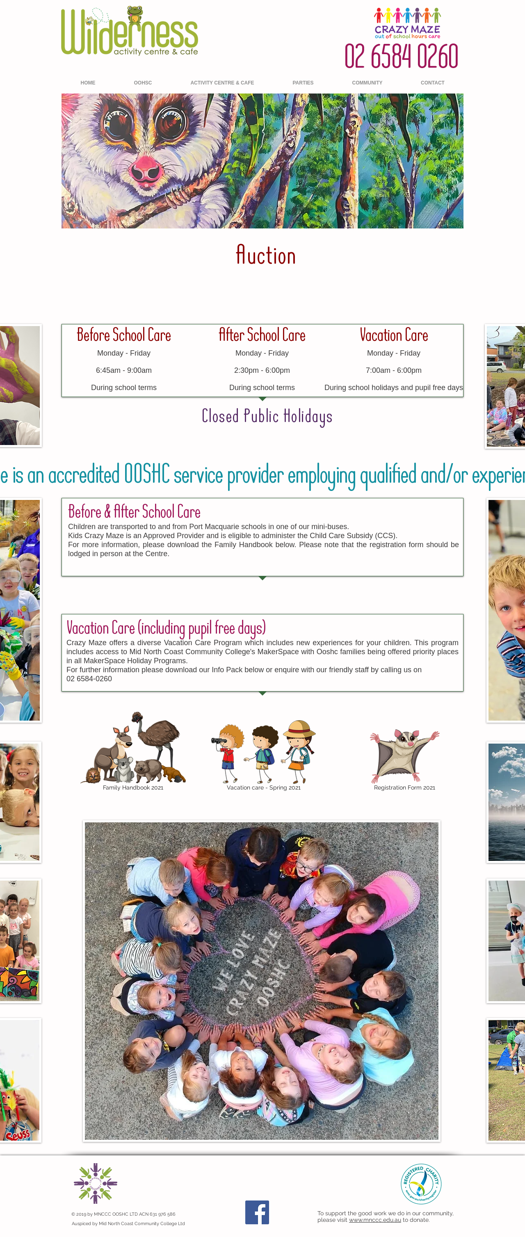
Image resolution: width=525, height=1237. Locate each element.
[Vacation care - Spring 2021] (263, 756)
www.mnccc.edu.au (375, 1219)
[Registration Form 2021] (404, 761)
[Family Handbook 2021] (133, 752)
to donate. (416, 1219)
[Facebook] (257, 1212)
